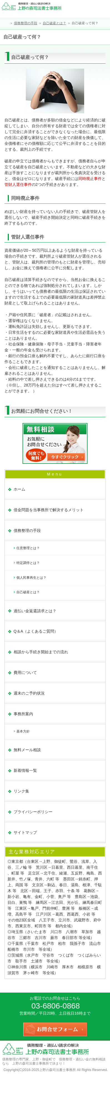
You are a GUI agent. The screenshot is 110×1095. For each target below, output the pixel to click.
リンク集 (21, 791)
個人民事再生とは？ (31, 578)
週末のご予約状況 (29, 693)
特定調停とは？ (28, 563)
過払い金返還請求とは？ (35, 611)
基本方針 (23, 731)
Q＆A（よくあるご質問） (36, 631)
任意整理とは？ (28, 548)
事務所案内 (23, 714)
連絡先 (92, 7)
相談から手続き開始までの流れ (41, 652)
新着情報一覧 (25, 770)
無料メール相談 (27, 750)
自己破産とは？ (28, 592)
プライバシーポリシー (33, 812)
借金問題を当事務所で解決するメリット (49, 510)
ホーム (19, 489)
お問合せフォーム (104, 7)
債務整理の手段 (27, 530)
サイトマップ (25, 832)
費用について (25, 672)
